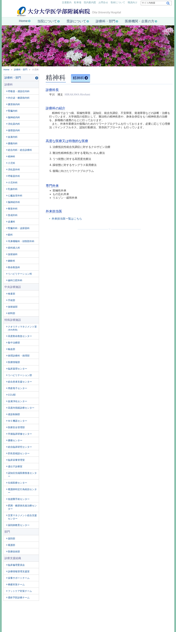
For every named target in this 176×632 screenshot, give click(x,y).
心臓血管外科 (15, 195)
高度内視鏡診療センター (21, 407)
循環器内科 (14, 130)
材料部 (11, 313)
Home (23, 21)
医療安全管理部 (16, 427)
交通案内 (67, 2)
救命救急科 (14, 267)
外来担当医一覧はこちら (67, 218)
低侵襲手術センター (19, 499)
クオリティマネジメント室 (22, 328)
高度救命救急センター (20, 336)
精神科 (11, 156)
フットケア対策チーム (20, 591)
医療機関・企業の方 (139, 21)
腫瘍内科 (13, 143)
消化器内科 (14, 123)
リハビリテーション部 (20, 375)
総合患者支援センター (20, 381)
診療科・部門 (105, 21)
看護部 (11, 545)
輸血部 (11, 349)
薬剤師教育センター (19, 525)
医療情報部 (14, 362)
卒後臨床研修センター (20, 433)
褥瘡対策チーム (16, 584)
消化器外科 (14, 169)
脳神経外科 (14, 202)
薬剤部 (11, 538)
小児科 (11, 163)
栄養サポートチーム (19, 578)
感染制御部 (14, 414)
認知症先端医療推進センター (22, 475)
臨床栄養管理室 (16, 460)
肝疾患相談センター (19, 453)
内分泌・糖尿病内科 (19, 97)
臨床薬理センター (17, 368)
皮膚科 (11, 221)
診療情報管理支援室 (19, 571)
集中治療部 (14, 342)
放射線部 (13, 306)
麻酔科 (11, 260)
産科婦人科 (14, 247)
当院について (47, 21)
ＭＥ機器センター (17, 420)
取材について (118, 2)
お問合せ (103, 2)
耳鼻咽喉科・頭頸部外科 (21, 241)
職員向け (132, 2)
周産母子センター (17, 388)
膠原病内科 (14, 104)
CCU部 (12, 394)
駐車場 (77, 2)
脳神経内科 (14, 117)
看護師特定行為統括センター (22, 491)
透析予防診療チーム (19, 597)
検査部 (11, 293)
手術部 (11, 300)
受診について (76, 21)
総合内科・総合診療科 (20, 150)
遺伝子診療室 (15, 466)
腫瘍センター (15, 440)
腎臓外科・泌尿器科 (19, 228)
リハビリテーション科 (20, 273)
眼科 (10, 234)
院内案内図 (90, 2)
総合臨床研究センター (20, 447)
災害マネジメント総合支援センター (22, 517)
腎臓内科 (13, 110)
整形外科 (13, 208)
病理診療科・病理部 (19, 355)
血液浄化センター (17, 401)
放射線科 (13, 254)
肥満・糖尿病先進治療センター (22, 507)
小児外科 (13, 182)
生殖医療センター (17, 482)
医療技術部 (14, 551)
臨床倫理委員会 (16, 565)
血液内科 (13, 137)
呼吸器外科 (14, 176)
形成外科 (13, 215)
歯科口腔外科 (15, 280)
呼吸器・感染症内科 (19, 91)
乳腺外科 (13, 189)
